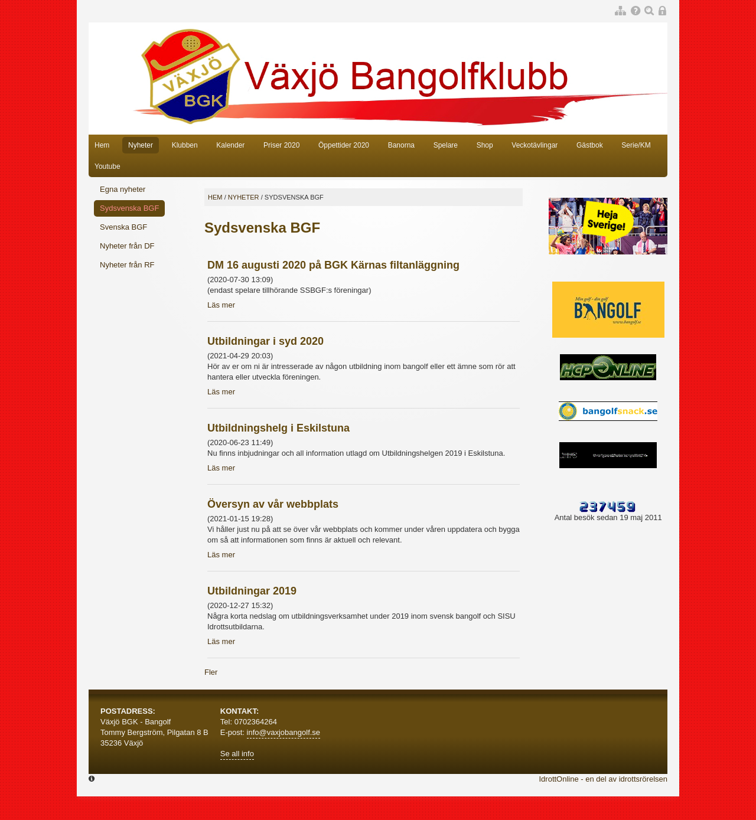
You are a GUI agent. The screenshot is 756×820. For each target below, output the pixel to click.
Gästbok (589, 145)
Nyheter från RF (127, 264)
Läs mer (221, 304)
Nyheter (140, 145)
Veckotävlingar (534, 145)
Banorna (401, 145)
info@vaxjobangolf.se (284, 732)
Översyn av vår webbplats (272, 504)
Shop (485, 145)
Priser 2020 (281, 145)
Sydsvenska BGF (129, 208)
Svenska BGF (123, 227)
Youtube (107, 166)
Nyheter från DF (127, 245)
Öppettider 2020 (343, 145)
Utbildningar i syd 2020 (265, 341)
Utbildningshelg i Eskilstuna (278, 428)
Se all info (237, 753)
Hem (101, 145)
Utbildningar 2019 (251, 591)
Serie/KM (635, 145)
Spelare (446, 145)
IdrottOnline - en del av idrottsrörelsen (603, 779)
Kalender (230, 145)
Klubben (185, 145)
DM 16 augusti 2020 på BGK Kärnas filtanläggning (333, 265)
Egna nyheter (122, 189)
